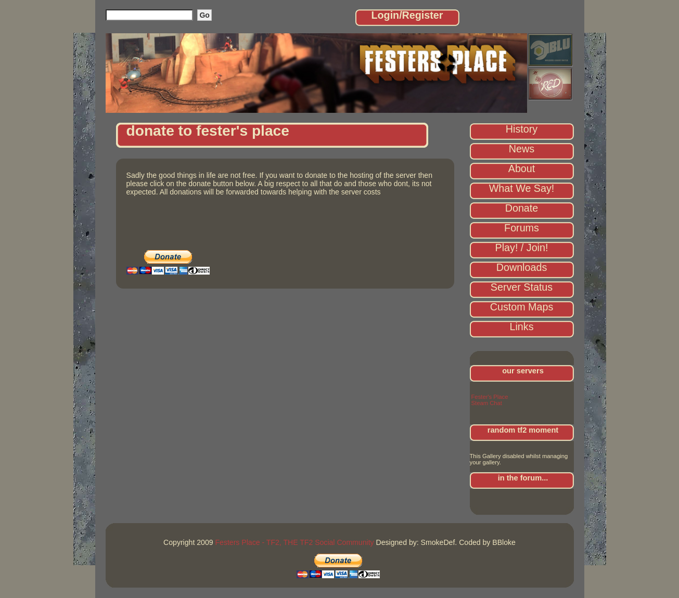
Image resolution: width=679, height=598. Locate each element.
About (521, 168)
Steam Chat (486, 403)
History (521, 129)
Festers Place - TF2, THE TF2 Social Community (294, 542)
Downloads (521, 267)
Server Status (522, 287)
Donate (522, 208)
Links (522, 326)
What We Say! (522, 188)
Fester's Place (489, 397)
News (521, 148)
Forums (521, 227)
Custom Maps (522, 307)
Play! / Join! (521, 247)
